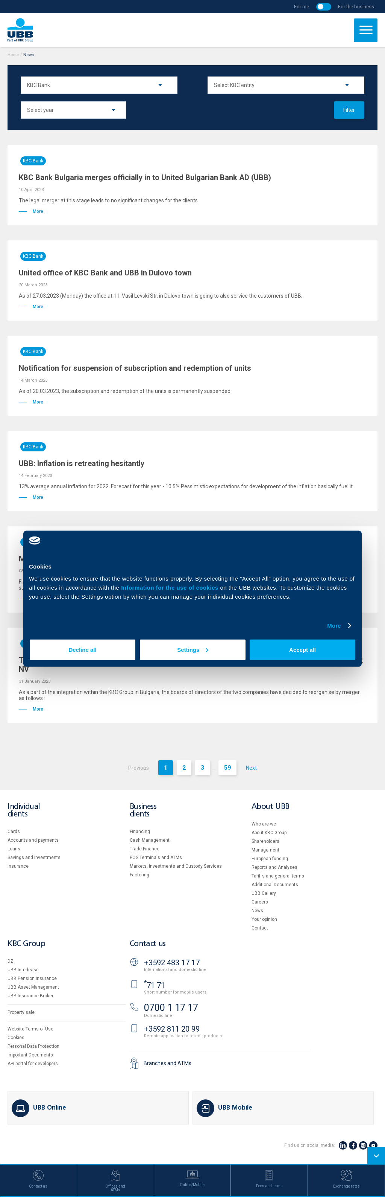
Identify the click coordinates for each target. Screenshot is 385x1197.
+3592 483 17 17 (172, 962)
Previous (138, 768)
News (257, 910)
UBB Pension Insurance (32, 978)
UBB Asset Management (33, 987)
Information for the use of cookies (170, 587)
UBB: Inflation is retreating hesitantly (81, 463)
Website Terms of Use (30, 1029)
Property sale (21, 1012)
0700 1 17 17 (171, 1007)
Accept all (302, 649)
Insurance (18, 866)
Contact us (148, 944)
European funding (270, 858)
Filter (349, 110)
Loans (14, 849)
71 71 (154, 985)
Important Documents (30, 1055)
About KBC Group (269, 832)
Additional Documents (275, 884)
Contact (260, 928)
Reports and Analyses (274, 867)
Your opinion (264, 919)
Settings (192, 649)
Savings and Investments (34, 857)
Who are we (264, 824)
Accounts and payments (33, 840)
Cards (14, 831)
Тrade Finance (144, 849)
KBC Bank (33, 161)
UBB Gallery (264, 893)
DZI (11, 961)
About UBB (270, 806)
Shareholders (265, 841)
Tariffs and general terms (278, 876)
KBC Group (26, 944)
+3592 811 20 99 (172, 1028)
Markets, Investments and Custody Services (176, 866)
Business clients (143, 810)
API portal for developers (33, 1063)
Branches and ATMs (167, 1063)
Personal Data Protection (33, 1046)
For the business (356, 6)
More (334, 625)
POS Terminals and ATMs (156, 857)
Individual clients (24, 810)
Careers (260, 902)
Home (13, 54)
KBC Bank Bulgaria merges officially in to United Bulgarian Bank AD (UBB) (145, 177)
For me (301, 6)
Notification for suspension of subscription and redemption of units (135, 368)
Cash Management (150, 840)
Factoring (139, 874)
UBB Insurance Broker (30, 995)
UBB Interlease (23, 969)
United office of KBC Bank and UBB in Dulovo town (105, 272)
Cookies (16, 1037)
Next (251, 768)
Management (265, 850)
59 (227, 767)
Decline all (82, 649)
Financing (140, 831)
